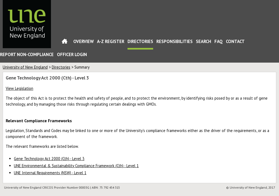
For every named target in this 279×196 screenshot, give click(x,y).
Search (203, 41)
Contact (235, 41)
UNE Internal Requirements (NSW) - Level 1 (50, 172)
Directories (140, 41)
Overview (83, 41)
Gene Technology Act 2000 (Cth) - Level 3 (49, 158)
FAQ (218, 41)
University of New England (25, 67)
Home (64, 42)
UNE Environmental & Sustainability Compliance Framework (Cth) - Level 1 (76, 165)
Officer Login (72, 54)
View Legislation (19, 88)
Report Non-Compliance (27, 54)
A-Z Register (110, 41)
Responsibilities (174, 41)
